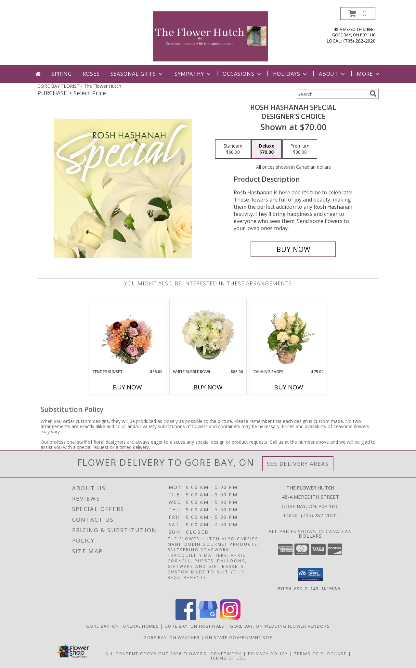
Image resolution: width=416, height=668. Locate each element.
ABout (332, 73)
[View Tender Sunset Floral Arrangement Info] (127, 334)
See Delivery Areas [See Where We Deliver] (298, 463)
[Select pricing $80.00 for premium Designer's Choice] (300, 149)
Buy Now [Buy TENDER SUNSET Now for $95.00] (127, 387)
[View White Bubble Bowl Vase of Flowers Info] (208, 334)
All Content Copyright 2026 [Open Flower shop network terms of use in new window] (143, 654)
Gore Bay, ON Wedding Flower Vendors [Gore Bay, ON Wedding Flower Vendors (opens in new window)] (280, 626)
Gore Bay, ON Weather (171, 637)
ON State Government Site (238, 637)
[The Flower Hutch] (210, 36)
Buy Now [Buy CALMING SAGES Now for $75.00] (288, 387)
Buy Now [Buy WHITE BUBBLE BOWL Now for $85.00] (208, 387)
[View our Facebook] (186, 618)
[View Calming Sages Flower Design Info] (289, 334)
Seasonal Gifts (137, 73)
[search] (373, 93)
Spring (61, 73)
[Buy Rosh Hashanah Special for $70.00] (293, 249)
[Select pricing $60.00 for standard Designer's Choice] (233, 149)
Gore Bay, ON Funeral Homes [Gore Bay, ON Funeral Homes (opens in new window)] (122, 626)
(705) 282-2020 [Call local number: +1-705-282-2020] (359, 41)
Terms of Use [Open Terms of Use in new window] (228, 658)
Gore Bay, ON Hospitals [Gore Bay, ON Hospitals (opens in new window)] (194, 626)
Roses (91, 73)
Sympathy (193, 73)
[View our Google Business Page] (208, 618)
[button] (357, 13)
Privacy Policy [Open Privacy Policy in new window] (268, 654)
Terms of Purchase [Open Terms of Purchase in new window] (320, 654)
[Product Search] (332, 93)
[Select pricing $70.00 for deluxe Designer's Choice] (266, 149)
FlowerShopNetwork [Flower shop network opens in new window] (213, 654)
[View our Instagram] (230, 618)
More (369, 73)
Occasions (242, 73)
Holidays (290, 73)
